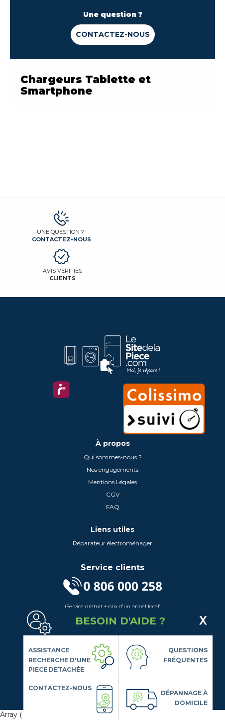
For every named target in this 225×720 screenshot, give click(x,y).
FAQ (112, 507)
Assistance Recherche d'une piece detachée (59, 659)
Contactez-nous (113, 34)
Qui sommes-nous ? (113, 457)
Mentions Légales (112, 482)
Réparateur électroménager (112, 543)
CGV (112, 494)
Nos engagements (112, 469)
